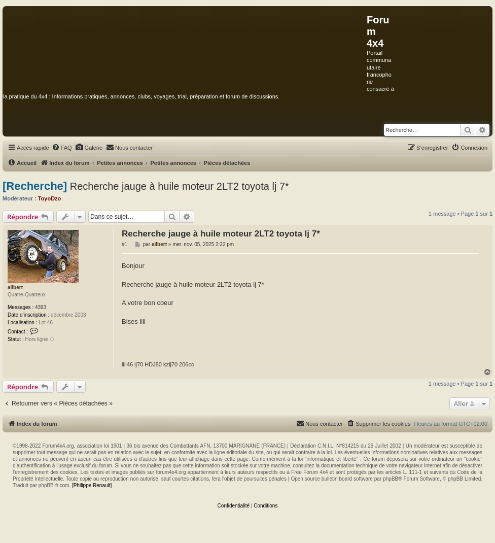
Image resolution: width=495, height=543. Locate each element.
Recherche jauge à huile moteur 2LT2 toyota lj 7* (179, 186)
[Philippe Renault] (92, 485)
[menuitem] (62, 148)
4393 (40, 307)
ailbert (15, 287)
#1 (124, 244)
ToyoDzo (49, 198)
